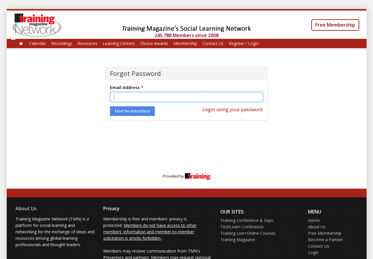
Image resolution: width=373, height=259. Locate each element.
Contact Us (213, 43)
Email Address (126, 87)
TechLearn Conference (242, 227)
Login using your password (232, 109)
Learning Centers (119, 43)
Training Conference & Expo (247, 220)
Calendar (37, 43)
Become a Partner (325, 239)
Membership (185, 43)
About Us (26, 208)
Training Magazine (237, 239)
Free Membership (335, 25)
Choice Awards (154, 43)
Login (313, 252)
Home (314, 220)
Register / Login (244, 43)
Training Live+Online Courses (248, 233)
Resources (87, 43)
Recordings (61, 43)
